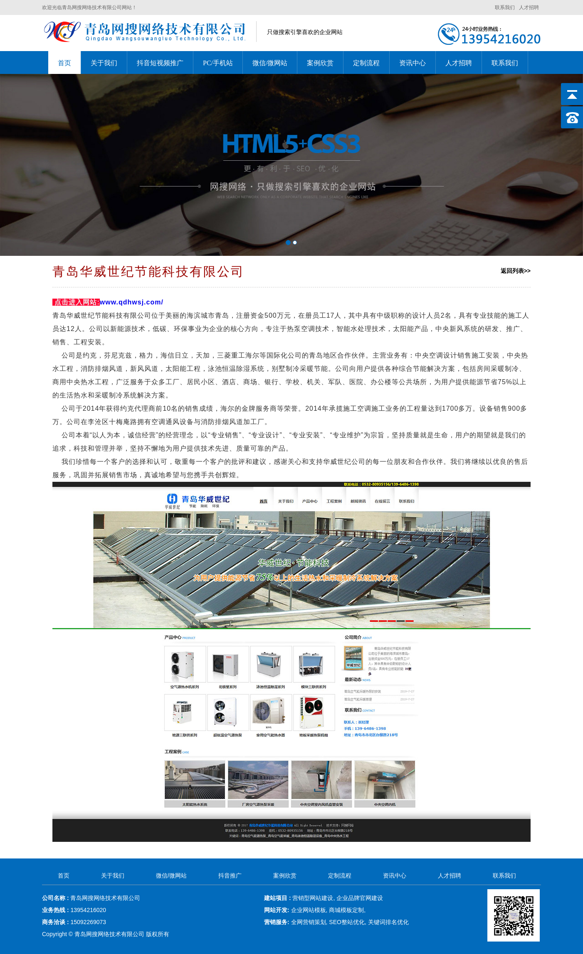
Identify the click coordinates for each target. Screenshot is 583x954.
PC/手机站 (218, 62)
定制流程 (366, 62)
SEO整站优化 (347, 922)
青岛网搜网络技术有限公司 (110, 934)
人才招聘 (529, 7)
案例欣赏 (320, 62)
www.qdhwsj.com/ (131, 302)
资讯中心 (412, 62)
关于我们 (104, 62)
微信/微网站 (269, 62)
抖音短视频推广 (160, 62)
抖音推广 (230, 875)
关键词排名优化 (388, 922)
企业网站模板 (308, 910)
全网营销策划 (308, 922)
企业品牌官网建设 (359, 898)
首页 (64, 62)
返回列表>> (516, 270)
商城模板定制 (346, 910)
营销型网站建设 (312, 898)
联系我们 (505, 7)
